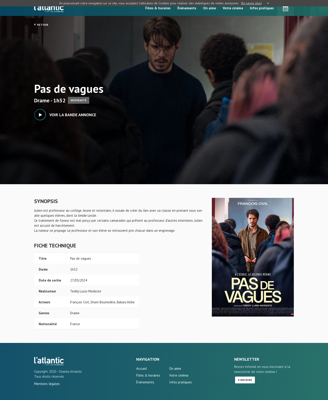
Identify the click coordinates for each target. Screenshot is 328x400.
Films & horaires (158, 8)
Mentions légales (47, 384)
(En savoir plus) (251, 3)
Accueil (141, 368)
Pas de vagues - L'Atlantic (49, 361)
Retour (41, 24)
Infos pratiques (262, 8)
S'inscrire (245, 380)
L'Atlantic (49, 8)
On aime (209, 8)
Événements (186, 8)
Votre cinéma (233, 8)
